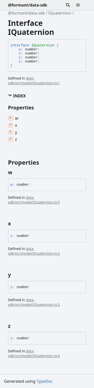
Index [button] (17, 95)
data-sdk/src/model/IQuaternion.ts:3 (34, 302)
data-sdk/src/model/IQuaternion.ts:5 (34, 200)
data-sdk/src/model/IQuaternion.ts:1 (34, 80)
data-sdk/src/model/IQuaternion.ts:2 (34, 251)
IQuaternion (59, 13)
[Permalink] (16, 172)
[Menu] (81, 5)
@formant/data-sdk (27, 5)
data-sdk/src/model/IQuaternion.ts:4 (34, 353)
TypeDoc (44, 381)
